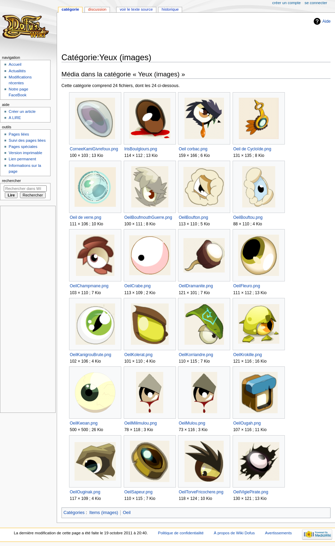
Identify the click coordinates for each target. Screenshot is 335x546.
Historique (170, 9)
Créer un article (22, 111)
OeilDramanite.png (196, 285)
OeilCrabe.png (137, 285)
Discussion (97, 9)
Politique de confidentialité (181, 533)
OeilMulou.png (192, 423)
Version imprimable (25, 153)
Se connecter (316, 3)
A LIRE (15, 118)
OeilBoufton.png (193, 217)
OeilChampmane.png (89, 285)
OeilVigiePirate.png (250, 492)
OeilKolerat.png (138, 354)
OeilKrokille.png (247, 354)
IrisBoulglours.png (140, 149)
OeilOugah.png (247, 423)
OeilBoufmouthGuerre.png (148, 217)
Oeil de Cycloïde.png (252, 149)
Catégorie (70, 9)
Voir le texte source (136, 9)
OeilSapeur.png (138, 492)
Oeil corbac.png (193, 149)
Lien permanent (22, 159)
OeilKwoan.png (84, 423)
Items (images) (103, 512)
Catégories (74, 512)
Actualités (17, 71)
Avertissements (278, 533)
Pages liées (19, 134)
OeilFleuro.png (246, 285)
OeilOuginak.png (85, 492)
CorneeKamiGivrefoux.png (94, 149)
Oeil (127, 512)
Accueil (15, 64)
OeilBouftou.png (248, 217)
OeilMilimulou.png (140, 423)
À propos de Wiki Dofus (234, 533)
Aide (326, 21)
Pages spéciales (23, 146)
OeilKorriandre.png (196, 354)
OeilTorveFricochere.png (201, 492)
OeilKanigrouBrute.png (90, 354)
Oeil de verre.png (85, 217)
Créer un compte (286, 3)
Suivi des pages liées (27, 140)
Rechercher (11, 181)
